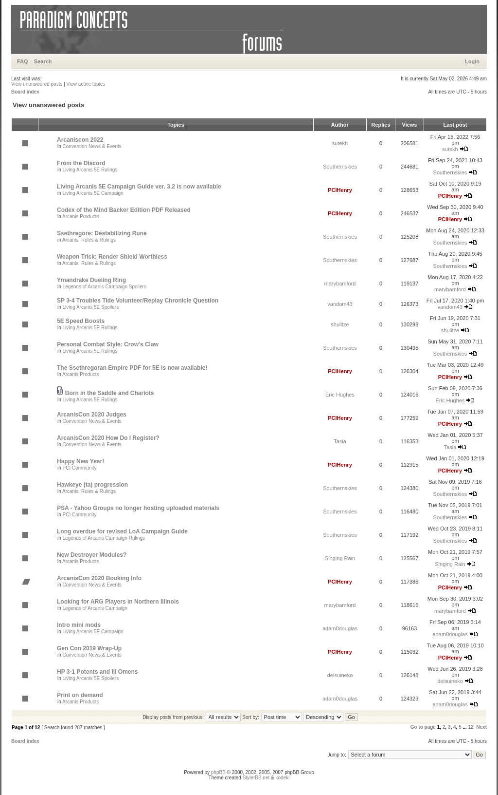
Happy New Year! (80, 461)
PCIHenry (340, 190)
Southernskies (340, 167)
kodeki (282, 777)
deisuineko (340, 675)
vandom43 (339, 304)
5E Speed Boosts (81, 321)
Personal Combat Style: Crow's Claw (108, 344)
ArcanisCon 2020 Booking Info (99, 578)
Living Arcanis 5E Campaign (93, 193)
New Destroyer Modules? (91, 554)
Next (481, 727)
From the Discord (81, 163)
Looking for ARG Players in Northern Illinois (118, 601)
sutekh (340, 143)
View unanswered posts (36, 84)
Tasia (340, 441)
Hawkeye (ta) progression (92, 484)
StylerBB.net (256, 777)
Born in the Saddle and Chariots (109, 393)
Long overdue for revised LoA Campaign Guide (122, 531)
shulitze (340, 324)
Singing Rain (340, 558)
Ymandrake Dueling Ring (91, 280)
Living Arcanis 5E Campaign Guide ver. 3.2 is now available (139, 186)
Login (472, 61)
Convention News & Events (92, 146)
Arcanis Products (80, 216)
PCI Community (80, 468)
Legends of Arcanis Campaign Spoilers (104, 286)
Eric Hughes (340, 395)
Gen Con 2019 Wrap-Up (89, 648)
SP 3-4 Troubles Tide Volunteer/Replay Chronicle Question (137, 300)
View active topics (86, 84)
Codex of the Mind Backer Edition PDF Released (124, 210)
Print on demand (80, 695)
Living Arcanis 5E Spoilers (91, 307)
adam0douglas (339, 628)
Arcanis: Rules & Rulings (89, 240)
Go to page (423, 727)
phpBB (218, 772)
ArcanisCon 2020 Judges (91, 414)
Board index (25, 92)
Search (43, 61)
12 (471, 727)
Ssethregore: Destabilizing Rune (102, 233)
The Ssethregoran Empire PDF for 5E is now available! (132, 367)
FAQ (22, 61)
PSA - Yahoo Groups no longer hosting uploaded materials (138, 508)
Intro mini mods (79, 625)
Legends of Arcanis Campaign (95, 608)
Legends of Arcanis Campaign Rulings (104, 538)
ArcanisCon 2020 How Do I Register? (108, 438)
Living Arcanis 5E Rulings (90, 169)
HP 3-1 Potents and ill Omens (97, 671)
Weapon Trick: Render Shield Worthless (112, 256)
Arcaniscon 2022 (80, 139)
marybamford (340, 283)
